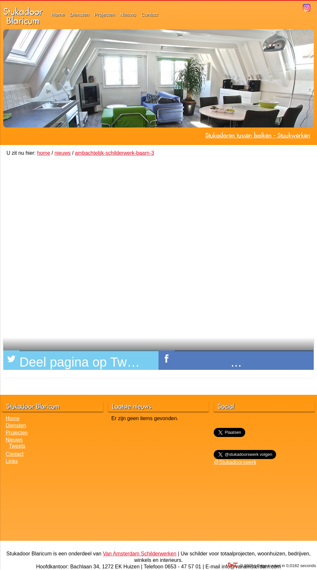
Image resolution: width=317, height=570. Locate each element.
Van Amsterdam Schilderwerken (139, 553)
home (43, 153)
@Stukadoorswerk (235, 462)
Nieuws (128, 14)
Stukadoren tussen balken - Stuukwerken (257, 135)
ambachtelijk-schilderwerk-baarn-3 (114, 153)
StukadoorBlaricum (23, 16)
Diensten (79, 14)
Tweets (17, 446)
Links (12, 461)
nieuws (63, 153)
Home (58, 14)
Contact (149, 14)
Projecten (104, 14)
